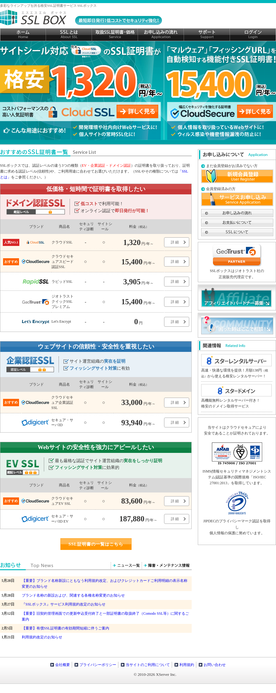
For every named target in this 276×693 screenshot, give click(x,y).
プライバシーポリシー (97, 665)
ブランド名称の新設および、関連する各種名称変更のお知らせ (73, 595)
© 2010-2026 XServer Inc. (155, 674)
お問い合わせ (215, 665)
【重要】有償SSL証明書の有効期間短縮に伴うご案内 (65, 628)
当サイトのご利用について (148, 665)
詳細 (175, 242)
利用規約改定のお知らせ (42, 637)
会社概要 (62, 665)
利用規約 (186, 665)
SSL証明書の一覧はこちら (95, 544)
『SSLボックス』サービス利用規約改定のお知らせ (63, 604)
